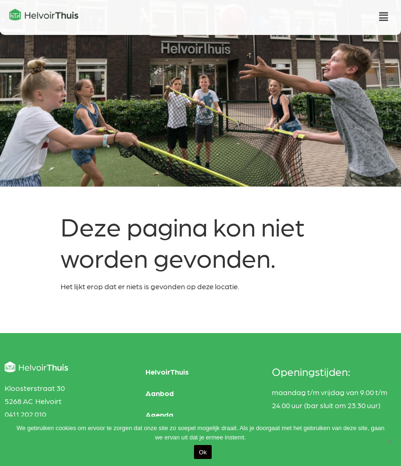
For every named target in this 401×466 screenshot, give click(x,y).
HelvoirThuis (167, 371)
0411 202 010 (25, 414)
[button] (384, 15)
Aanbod (159, 393)
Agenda (159, 414)
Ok (203, 452)
